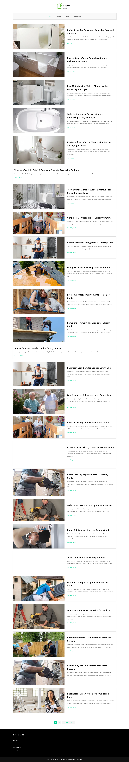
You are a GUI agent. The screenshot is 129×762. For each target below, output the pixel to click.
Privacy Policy (17, 747)
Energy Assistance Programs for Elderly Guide (90, 242)
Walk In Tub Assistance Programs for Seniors (89, 505)
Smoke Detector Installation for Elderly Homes (37, 348)
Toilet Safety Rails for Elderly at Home (86, 557)
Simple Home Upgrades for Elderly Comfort (89, 218)
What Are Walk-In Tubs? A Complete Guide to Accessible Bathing (46, 170)
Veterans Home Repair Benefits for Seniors (88, 610)
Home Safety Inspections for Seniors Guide (88, 530)
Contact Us (77, 16)
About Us (58, 16)
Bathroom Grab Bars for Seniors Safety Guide (90, 368)
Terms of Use (16, 751)
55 (67, 723)
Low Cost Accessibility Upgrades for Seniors (89, 395)
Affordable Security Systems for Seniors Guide (90, 447)
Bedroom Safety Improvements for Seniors (88, 422)
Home (49, 16)
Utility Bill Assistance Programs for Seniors (88, 267)
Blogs (68, 16)
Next (72, 723)
